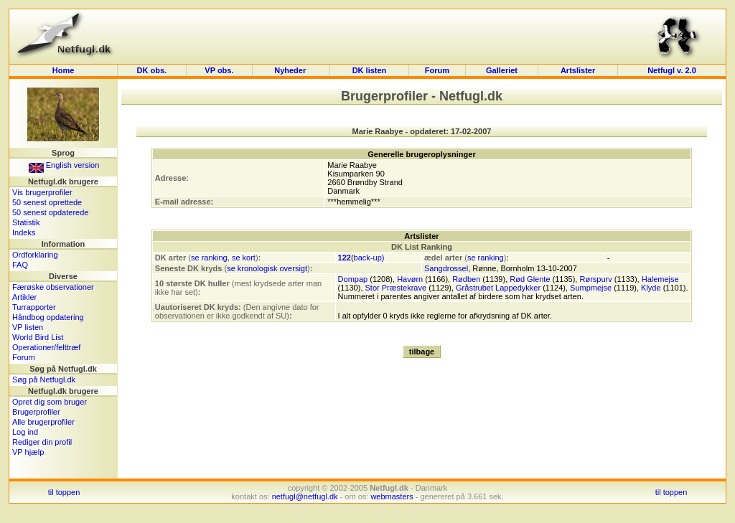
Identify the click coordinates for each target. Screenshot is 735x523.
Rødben (466, 279)
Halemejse (660, 279)
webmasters (391, 496)
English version (64, 165)
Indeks (23, 232)
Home (63, 70)
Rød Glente (530, 279)
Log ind (25, 432)
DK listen (369, 70)
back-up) (369, 257)
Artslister (578, 70)
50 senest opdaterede (50, 212)
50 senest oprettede (47, 202)
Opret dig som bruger (49, 401)
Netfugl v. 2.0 (671, 70)
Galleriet (502, 70)
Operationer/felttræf (46, 347)
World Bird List (37, 337)
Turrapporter (34, 307)
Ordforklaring (35, 254)
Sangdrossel (446, 268)
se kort (244, 257)
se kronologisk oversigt (267, 268)
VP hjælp (28, 452)
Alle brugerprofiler (43, 422)
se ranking (209, 257)
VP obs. (219, 70)
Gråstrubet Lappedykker (498, 287)
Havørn (410, 279)
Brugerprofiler (36, 411)
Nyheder (291, 70)
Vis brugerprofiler (42, 192)
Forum (437, 70)
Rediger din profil (42, 442)
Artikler (24, 297)
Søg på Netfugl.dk (43, 379)
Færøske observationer (53, 287)
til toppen (64, 492)
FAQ (20, 264)
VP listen (27, 327)
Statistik (26, 222)
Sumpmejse (591, 287)
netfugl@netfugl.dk (305, 496)
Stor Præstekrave (396, 287)
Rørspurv (595, 279)
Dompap (353, 279)
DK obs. (152, 70)
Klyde (651, 287)
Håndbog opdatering (48, 317)
